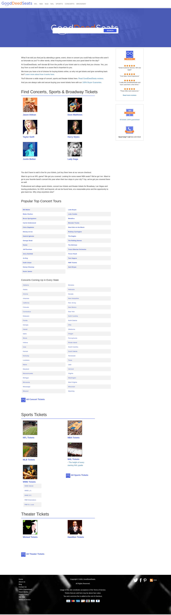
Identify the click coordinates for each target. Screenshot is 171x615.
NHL (52, 4)
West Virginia (72, 382)
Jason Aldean (29, 115)
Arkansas (26, 298)
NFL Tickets (28, 438)
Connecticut (27, 311)
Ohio (69, 325)
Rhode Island (72, 342)
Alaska (25, 289)
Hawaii (25, 329)
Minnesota (26, 382)
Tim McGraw (72, 245)
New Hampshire (73, 298)
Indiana (25, 342)
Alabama (26, 285)
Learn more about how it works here (39, 74)
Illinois (25, 338)
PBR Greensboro (30, 500)
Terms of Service (24, 600)
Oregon (70, 334)
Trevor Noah (72, 254)
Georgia (25, 325)
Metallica (71, 218)
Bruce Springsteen (29, 218)
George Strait (27, 240)
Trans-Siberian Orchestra (77, 249)
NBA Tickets (74, 438)
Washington (72, 378)
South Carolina (73, 347)
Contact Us (23, 587)
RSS (155, 580)
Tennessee (71, 356)
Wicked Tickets (30, 537)
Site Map (22, 597)
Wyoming (71, 391)
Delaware (26, 316)
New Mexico (72, 307)
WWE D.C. (28, 495)
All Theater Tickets (35, 554)
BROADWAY (81, 4)
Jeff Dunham (27, 249)
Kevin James (27, 271)
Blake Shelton (28, 214)
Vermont (71, 369)
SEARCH (110, 30)
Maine (25, 364)
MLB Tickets (29, 460)
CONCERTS (69, 4)
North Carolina (73, 316)
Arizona (25, 294)
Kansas (25, 351)
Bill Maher (26, 210)
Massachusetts (28, 373)
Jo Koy (25, 258)
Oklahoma (71, 329)
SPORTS (59, 4)
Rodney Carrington (75, 232)
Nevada (70, 294)
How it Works (23, 592)
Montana (71, 285)
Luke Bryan (72, 210)
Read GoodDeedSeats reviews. (91, 78)
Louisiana (26, 360)
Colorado (26, 307)
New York (71, 311)
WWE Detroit (29, 486)
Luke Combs (72, 214)
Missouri (26, 391)
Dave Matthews (75, 115)
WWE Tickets (29, 482)
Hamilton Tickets (76, 537)
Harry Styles (74, 137)
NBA (41, 4)
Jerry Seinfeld (28, 254)
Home (21, 579)
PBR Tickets (72, 262)
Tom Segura (72, 258)
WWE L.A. (28, 490)
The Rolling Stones (75, 240)
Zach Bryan (72, 267)
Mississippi (26, 387)
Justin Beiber (29, 159)
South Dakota (72, 351)
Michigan (26, 378)
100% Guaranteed (25, 589)
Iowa (24, 347)
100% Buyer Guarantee (91, 82)
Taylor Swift (28, 137)
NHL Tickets (73, 459)
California (26, 303)
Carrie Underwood (29, 223)
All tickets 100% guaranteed (129, 120)
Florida (25, 320)
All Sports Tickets (79, 475)
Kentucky (26, 356)
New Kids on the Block (76, 227)
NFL (35, 4)
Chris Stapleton (28, 227)
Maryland (26, 369)
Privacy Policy (24, 594)
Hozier (25, 245)
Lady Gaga (73, 159)
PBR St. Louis (29, 504)
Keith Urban (27, 262)
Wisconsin (71, 387)
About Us (22, 582)
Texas (70, 360)
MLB (46, 4)
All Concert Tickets (35, 399)
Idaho (25, 334)
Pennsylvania (72, 338)
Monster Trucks (73, 223)
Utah (69, 364)
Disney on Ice (28, 232)
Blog (20, 584)
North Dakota (72, 320)
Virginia (70, 373)
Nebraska (71, 289)
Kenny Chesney (28, 267)
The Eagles (72, 236)
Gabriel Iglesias (28, 236)
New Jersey (72, 303)
